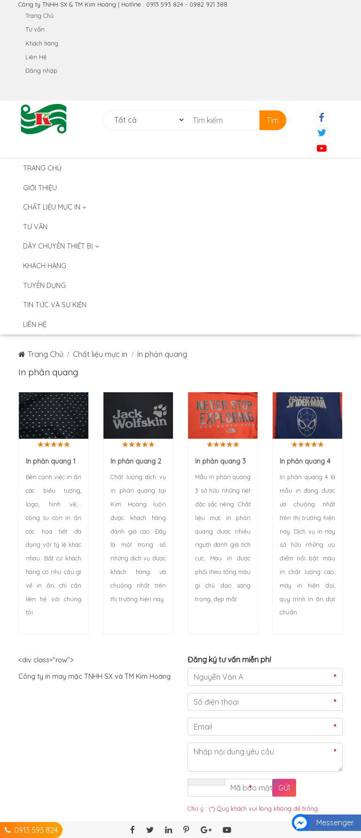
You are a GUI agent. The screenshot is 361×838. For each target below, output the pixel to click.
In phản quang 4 (305, 461)
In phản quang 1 (51, 461)
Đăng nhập (41, 70)
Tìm (273, 120)
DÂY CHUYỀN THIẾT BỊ (61, 246)
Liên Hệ (36, 57)
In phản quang (162, 354)
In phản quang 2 (135, 461)
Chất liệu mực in (54, 207)
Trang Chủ (39, 15)
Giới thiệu (40, 188)
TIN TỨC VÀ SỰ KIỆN (54, 305)
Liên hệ (35, 324)
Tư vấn (35, 29)
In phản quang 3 (220, 461)
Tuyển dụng (44, 285)
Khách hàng (41, 43)
